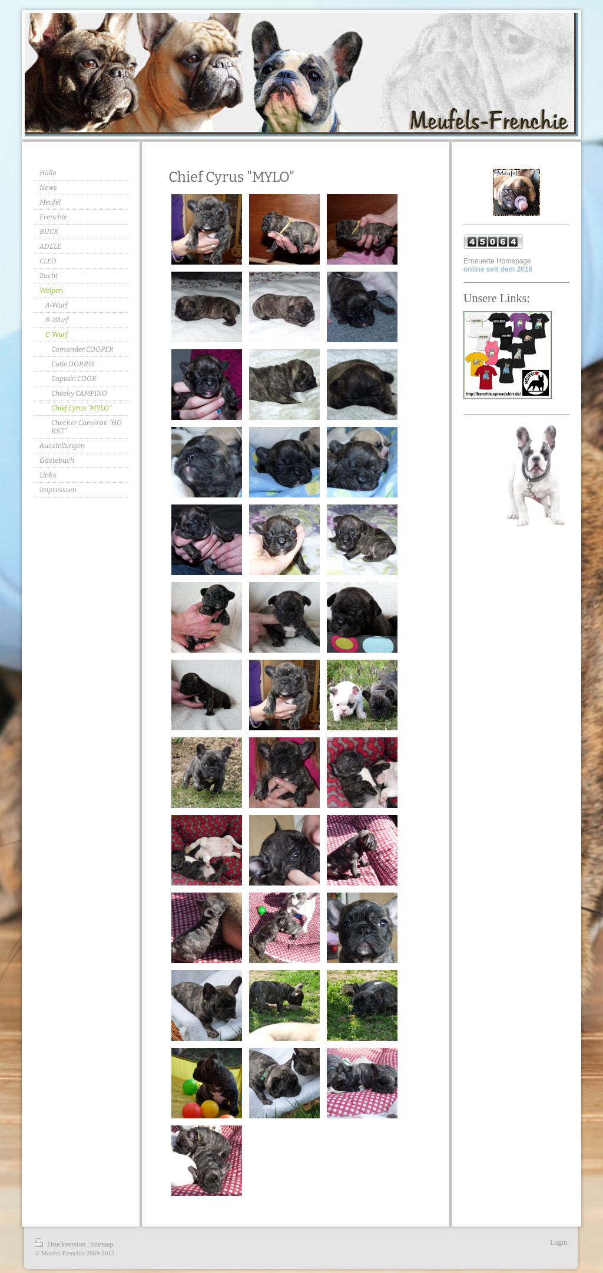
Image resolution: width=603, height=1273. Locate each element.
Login (558, 1242)
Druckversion (61, 1244)
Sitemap (101, 1244)
